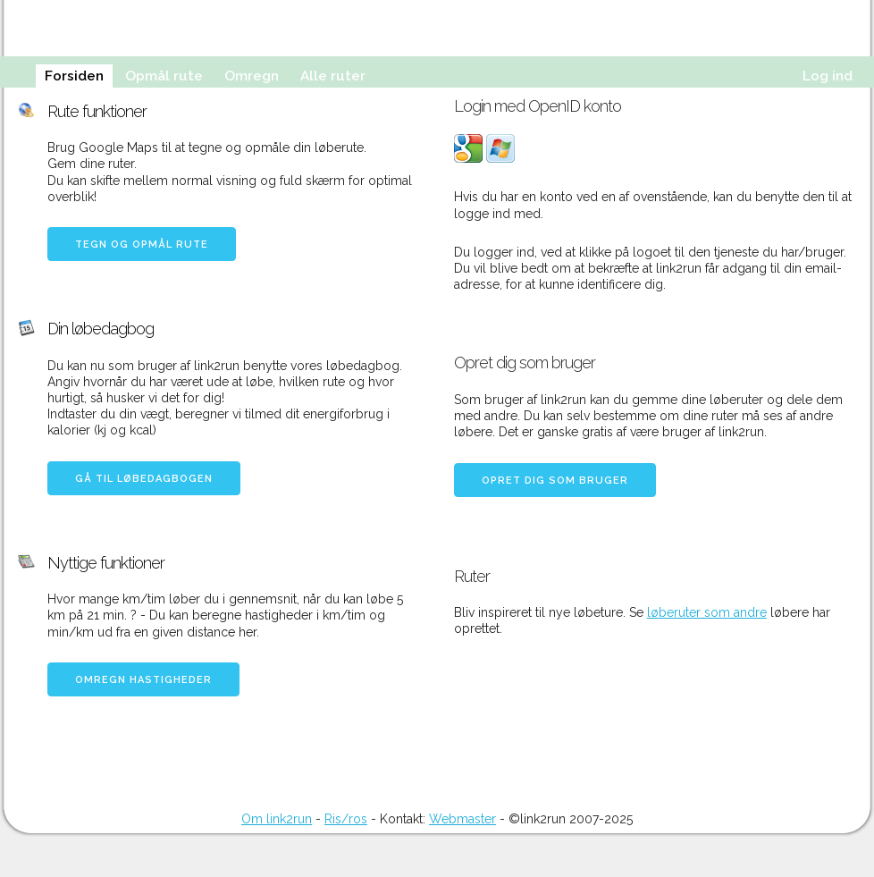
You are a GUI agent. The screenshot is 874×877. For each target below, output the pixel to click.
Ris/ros (345, 819)
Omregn (251, 76)
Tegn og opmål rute (141, 244)
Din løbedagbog (100, 328)
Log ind (828, 76)
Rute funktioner (97, 111)
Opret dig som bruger (555, 480)
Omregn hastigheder (143, 680)
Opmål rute (164, 76)
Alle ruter (333, 76)
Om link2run (276, 819)
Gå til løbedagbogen (144, 479)
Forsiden (74, 76)
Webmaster (462, 819)
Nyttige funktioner (105, 562)
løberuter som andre (707, 612)
